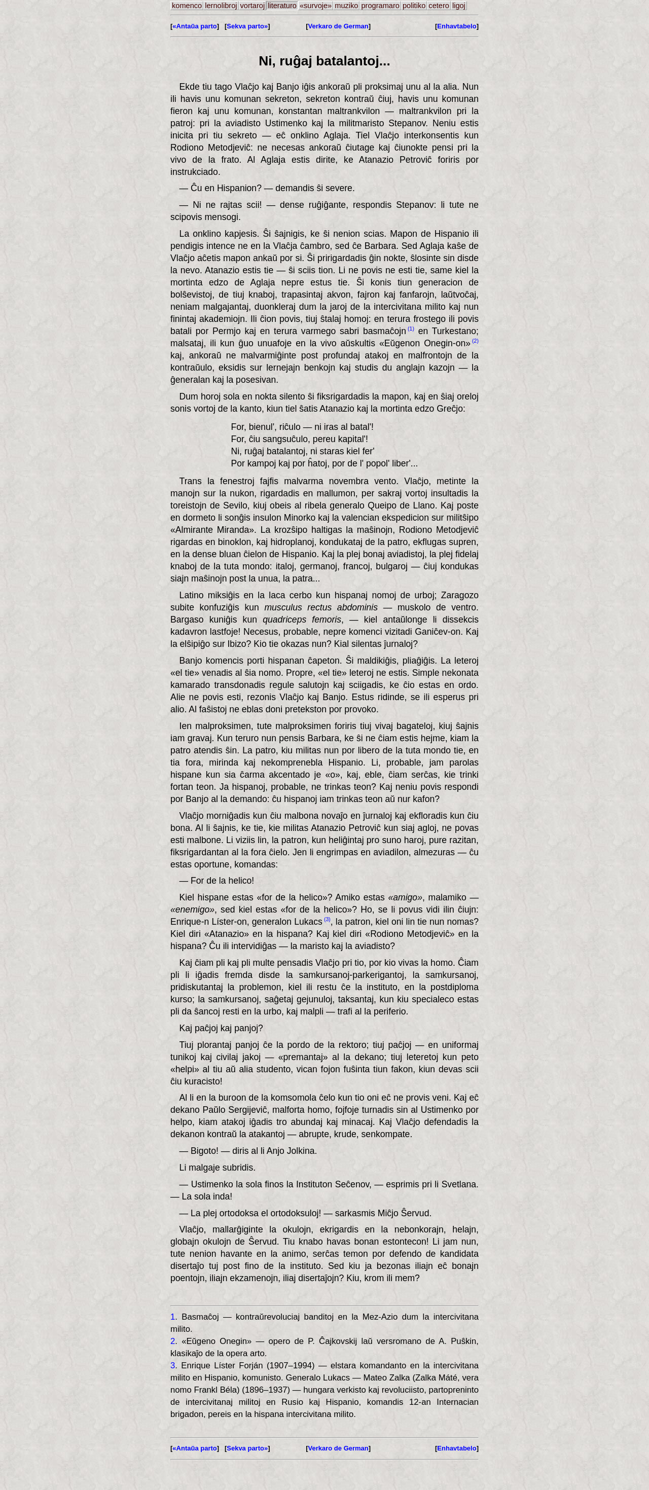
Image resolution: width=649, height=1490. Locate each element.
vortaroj (252, 6)
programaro (380, 6)
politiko (414, 6)
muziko (346, 6)
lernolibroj (221, 6)
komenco (187, 6)
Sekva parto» (247, 26)
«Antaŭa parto (194, 26)
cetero (438, 6)
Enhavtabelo (456, 26)
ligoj (458, 6)
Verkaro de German (338, 26)
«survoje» (316, 6)
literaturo (282, 6)
